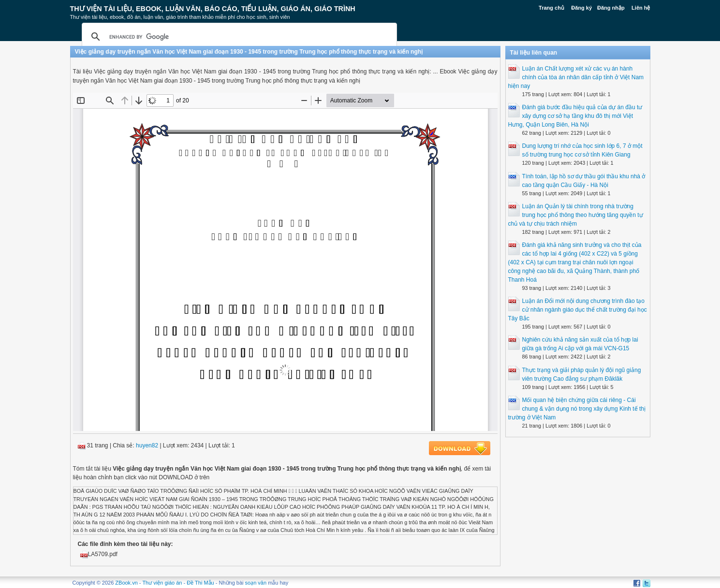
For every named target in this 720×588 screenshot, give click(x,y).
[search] (238, 37)
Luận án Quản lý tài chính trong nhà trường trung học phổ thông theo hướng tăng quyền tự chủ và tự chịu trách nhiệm (575, 215)
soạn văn (256, 583)
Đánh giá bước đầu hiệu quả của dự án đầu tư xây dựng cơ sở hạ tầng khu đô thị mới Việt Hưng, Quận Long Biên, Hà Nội (575, 116)
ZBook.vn (126, 583)
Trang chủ (551, 8)
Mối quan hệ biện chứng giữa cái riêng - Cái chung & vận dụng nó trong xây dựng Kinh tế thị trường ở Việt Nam (577, 409)
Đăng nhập (611, 8)
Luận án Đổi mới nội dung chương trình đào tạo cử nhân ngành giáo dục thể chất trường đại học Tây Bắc (577, 310)
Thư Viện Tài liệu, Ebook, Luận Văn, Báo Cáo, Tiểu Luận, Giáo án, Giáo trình (212, 9)
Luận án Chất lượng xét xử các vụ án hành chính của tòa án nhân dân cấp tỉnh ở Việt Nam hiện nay (576, 77)
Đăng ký (581, 8)
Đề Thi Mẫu (200, 583)
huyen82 (147, 445)
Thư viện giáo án (162, 583)
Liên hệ (641, 8)
